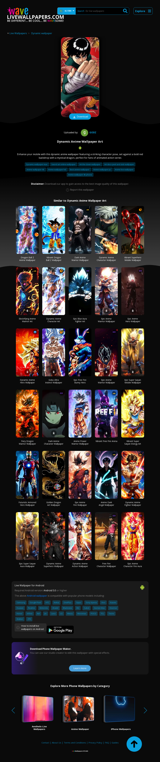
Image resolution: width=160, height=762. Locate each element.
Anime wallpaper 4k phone (80, 174)
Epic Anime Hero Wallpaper (132, 320)
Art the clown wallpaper (90, 164)
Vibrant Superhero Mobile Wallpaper (132, 259)
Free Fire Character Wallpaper (106, 565)
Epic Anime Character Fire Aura (132, 565)
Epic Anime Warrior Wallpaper (106, 320)
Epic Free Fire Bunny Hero (80, 381)
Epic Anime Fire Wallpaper (80, 503)
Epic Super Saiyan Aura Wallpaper (27, 565)
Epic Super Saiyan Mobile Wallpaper (132, 381)
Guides (115, 742)
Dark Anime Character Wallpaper (53, 442)
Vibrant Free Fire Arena (106, 441)
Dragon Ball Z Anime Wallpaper (27, 259)
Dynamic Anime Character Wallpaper (106, 259)
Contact (45, 742)
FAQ (107, 742)
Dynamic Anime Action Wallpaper (80, 565)
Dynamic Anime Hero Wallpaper (27, 381)
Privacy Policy (95, 742)
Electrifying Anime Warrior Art (27, 320)
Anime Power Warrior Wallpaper (80, 442)
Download (80, 117)
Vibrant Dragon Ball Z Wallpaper (53, 259)
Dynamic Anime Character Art (53, 320)
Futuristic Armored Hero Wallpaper (27, 503)
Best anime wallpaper (80, 169)
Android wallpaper (37, 595)
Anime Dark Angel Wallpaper (106, 503)
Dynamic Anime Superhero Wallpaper (54, 565)
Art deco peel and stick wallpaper (119, 164)
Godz (88, 132)
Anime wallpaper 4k (36, 169)
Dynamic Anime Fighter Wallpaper (132, 503)
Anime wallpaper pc (102, 169)
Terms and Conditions (75, 742)
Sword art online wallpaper (63, 164)
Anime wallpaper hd (57, 169)
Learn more (79, 668)
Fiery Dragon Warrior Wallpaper (27, 442)
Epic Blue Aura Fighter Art (80, 320)
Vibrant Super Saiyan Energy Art (132, 442)
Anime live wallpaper (124, 169)
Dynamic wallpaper (41, 33)
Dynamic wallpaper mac (37, 164)
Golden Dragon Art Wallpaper (53, 503)
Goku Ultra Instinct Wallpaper (53, 381)
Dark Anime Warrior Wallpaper (80, 259)
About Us (56, 742)
